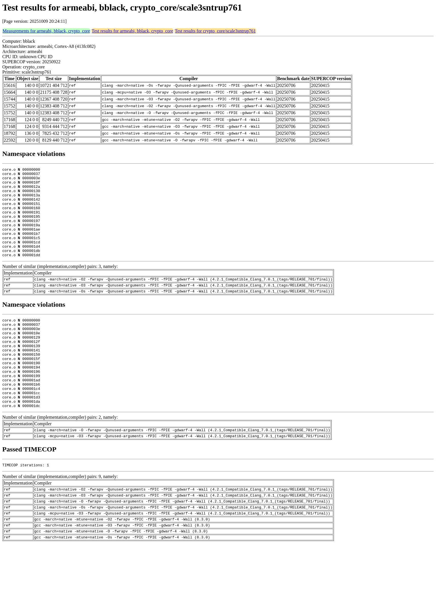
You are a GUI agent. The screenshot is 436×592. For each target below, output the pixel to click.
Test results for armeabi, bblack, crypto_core (132, 31)
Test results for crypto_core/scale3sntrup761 (215, 31)
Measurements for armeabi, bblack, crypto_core (46, 31)
